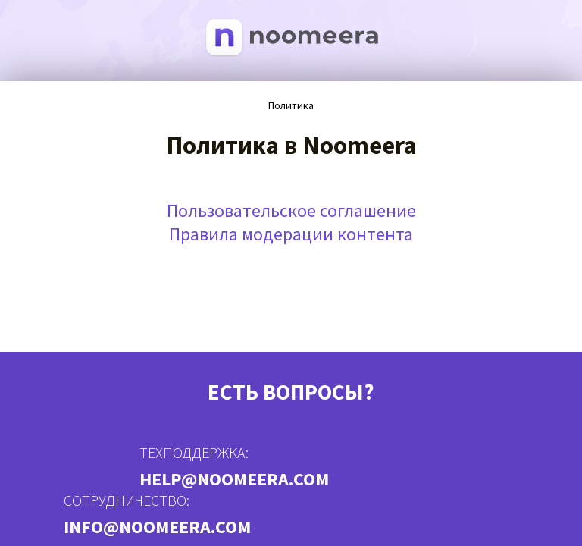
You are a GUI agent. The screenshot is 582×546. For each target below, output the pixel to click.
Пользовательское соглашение (291, 210)
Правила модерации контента (291, 234)
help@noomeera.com (234, 479)
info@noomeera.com (157, 526)
